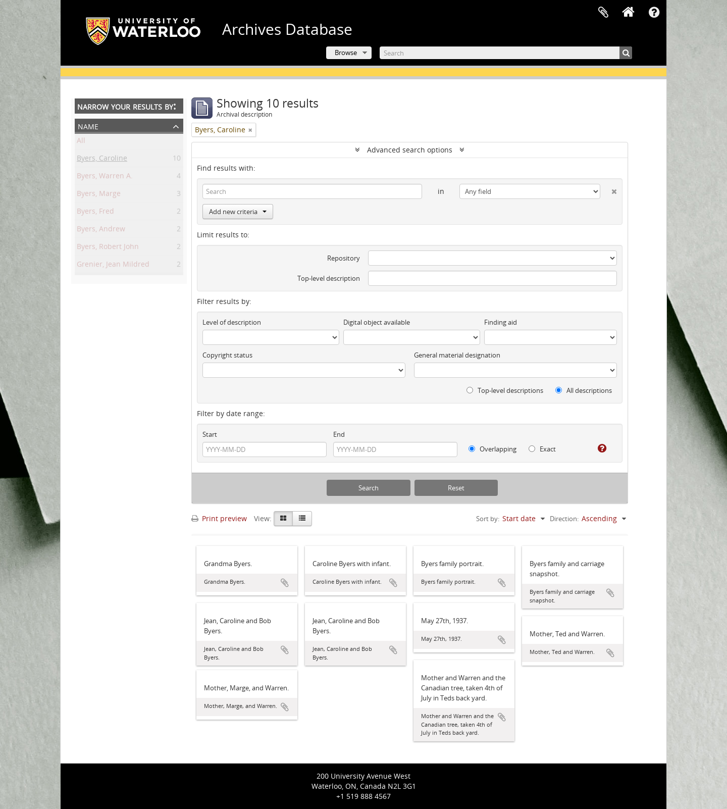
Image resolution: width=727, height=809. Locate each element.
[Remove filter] (250, 130)
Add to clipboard (285, 583)
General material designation (457, 355)
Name (88, 125)
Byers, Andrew (101, 230)
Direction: (564, 518)
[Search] (506, 52)
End (339, 434)
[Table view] (302, 518)
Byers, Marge (99, 195)
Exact (542, 448)
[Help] (598, 448)
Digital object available (376, 322)
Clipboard (603, 12)
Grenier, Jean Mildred (113, 266)
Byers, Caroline (102, 160)
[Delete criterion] (608, 189)
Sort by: (487, 518)
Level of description (231, 322)
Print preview (219, 518)
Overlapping (492, 448)
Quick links (653, 12)
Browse (346, 52)
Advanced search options (409, 150)
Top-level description (328, 278)
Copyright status (227, 355)
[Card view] (283, 518)
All (81, 142)
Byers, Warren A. (105, 177)
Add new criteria (238, 211)
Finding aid (500, 322)
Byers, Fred (95, 213)
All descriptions (583, 390)
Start (209, 434)
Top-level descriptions (504, 390)
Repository (343, 258)
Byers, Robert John (108, 248)
